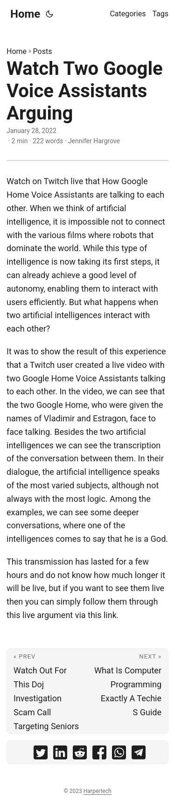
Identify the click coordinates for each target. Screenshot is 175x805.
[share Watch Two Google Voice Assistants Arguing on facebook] (99, 754)
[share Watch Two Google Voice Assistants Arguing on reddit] (80, 754)
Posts (42, 51)
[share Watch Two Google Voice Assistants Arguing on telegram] (139, 754)
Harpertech (98, 791)
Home (25, 13)
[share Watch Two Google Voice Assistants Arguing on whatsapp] (119, 754)
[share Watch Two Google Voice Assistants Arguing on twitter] (41, 754)
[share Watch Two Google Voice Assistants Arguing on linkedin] (60, 754)
